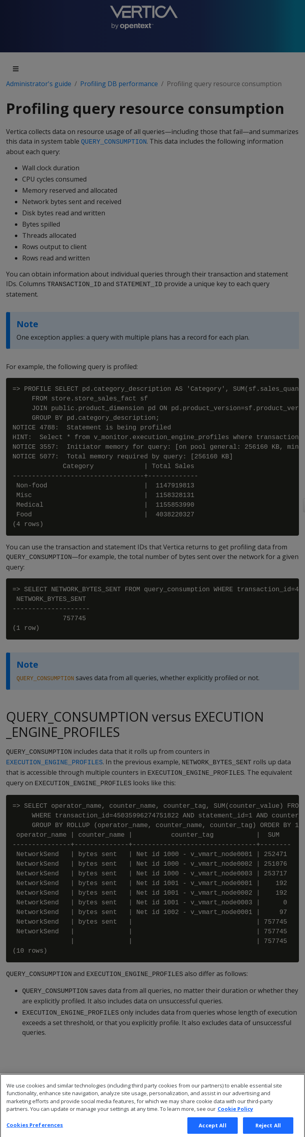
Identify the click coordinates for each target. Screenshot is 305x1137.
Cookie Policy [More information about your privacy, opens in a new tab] (235, 1113)
